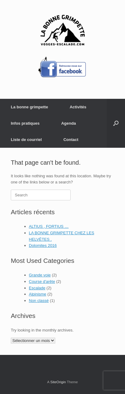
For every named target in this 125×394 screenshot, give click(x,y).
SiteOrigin (58, 382)
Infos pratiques (25, 123)
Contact (70, 139)
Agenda (68, 123)
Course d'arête (42, 281)
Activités (78, 107)
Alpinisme (37, 294)
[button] (116, 123)
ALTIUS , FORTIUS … (49, 226)
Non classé (39, 300)
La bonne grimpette (29, 107)
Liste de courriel (26, 139)
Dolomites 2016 (43, 245)
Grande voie (40, 275)
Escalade (37, 288)
